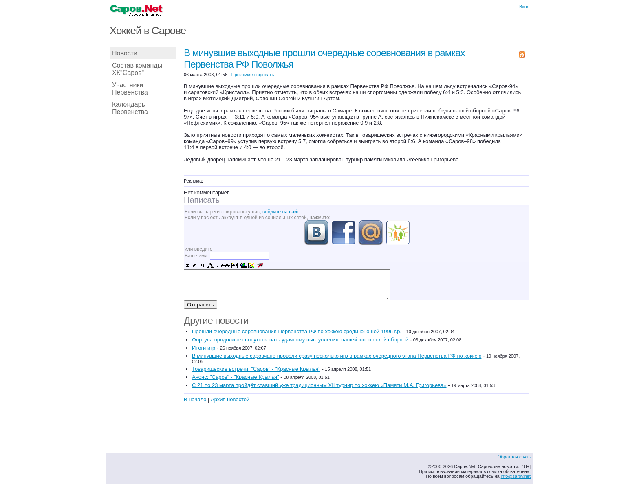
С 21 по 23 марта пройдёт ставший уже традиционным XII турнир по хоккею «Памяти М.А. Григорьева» (319, 385)
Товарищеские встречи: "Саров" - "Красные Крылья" (256, 369)
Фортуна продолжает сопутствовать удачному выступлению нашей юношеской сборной (300, 340)
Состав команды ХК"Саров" (137, 69)
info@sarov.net (516, 476)
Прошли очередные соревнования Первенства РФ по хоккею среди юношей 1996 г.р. (296, 331)
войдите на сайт (280, 212)
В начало (195, 399)
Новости (124, 53)
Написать (202, 200)
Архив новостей (230, 399)
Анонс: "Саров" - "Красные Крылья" (235, 377)
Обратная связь (514, 456)
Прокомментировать (252, 74)
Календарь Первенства (130, 108)
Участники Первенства (130, 88)
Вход (524, 6)
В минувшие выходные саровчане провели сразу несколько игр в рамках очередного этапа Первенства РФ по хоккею (336, 356)
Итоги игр (203, 348)
